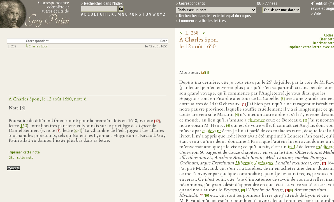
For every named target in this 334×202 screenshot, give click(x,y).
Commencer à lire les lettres (202, 20)
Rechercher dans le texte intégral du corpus (215, 15)
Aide (317, 13)
